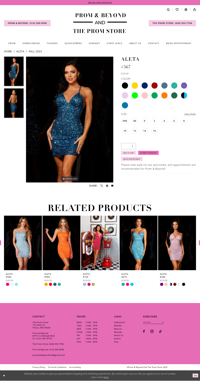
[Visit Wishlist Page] (177, 10)
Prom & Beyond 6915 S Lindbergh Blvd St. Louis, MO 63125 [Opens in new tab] (44, 336)
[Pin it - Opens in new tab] (107, 186)
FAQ (116, 342)
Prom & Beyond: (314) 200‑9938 (48, 349)
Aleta (20, 52)
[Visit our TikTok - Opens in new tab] (160, 332)
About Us (118, 335)
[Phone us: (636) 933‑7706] (172, 24)
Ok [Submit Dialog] (195, 375)
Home (8, 52)
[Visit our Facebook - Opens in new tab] (144, 332)
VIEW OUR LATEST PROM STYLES (100, 2)
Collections (119, 322)
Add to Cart (130, 154)
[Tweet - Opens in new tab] (101, 186)
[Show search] (168, 10)
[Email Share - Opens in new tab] (112, 186)
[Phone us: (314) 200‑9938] (27, 24)
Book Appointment (134, 161)
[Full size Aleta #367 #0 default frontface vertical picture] (69, 120)
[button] (186, 10)
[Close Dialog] (4, 376)
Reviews (118, 332)
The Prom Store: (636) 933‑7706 (48, 344)
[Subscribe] (166, 323)
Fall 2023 (35, 52)
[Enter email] (155, 323)
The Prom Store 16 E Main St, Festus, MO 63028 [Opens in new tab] (41, 325)
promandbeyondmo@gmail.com (49, 355)
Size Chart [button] (189, 114)
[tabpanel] (14, 73)
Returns (118, 329)
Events (117, 338)
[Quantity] (128, 147)
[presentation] (23, 243)
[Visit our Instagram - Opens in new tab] (151, 332)
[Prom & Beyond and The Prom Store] (100, 24)
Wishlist (118, 325)
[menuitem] (27, 24)
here (106, 377)
